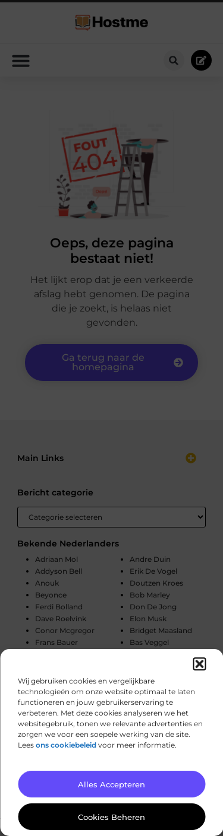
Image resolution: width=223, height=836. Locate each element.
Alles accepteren (111, 784)
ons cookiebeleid (66, 744)
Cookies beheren (111, 817)
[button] (199, 664)
